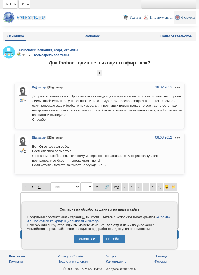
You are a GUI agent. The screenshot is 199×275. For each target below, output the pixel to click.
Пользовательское (176, 36)
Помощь (160, 256)
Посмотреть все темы (51, 55)
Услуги (111, 256)
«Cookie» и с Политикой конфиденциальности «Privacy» (98, 219)
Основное (15, 36)
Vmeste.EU (30, 17)
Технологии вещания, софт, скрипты (47, 50)
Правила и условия (73, 261)
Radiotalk (92, 36)
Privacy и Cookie (70, 256)
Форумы (160, 261)
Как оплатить (116, 261)
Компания (17, 261)
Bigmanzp (39, 87)
